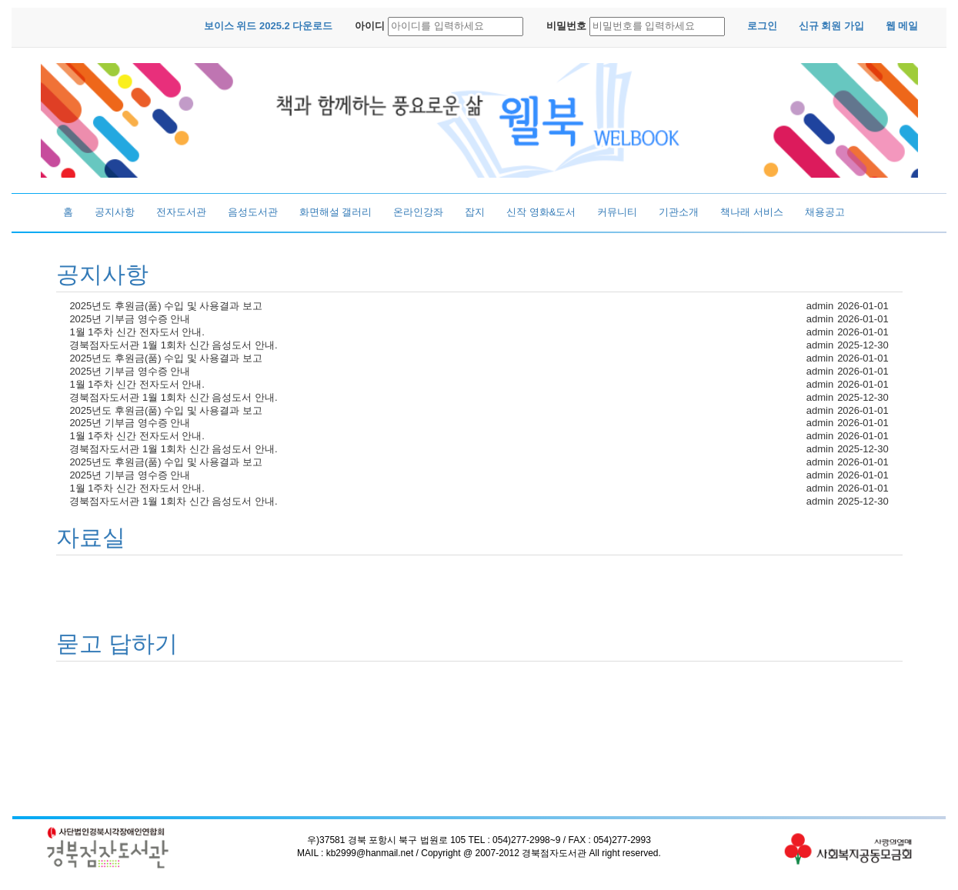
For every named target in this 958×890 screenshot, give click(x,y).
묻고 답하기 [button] (117, 643)
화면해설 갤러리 (335, 212)
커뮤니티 (617, 212)
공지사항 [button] (102, 274)
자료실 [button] (90, 537)
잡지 (475, 212)
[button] (268, 26)
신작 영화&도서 (541, 212)
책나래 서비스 (751, 212)
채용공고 (825, 212)
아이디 (370, 26)
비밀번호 (566, 26)
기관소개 (679, 212)
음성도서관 (253, 212)
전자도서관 (181, 212)
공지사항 (115, 212)
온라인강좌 (418, 212)
